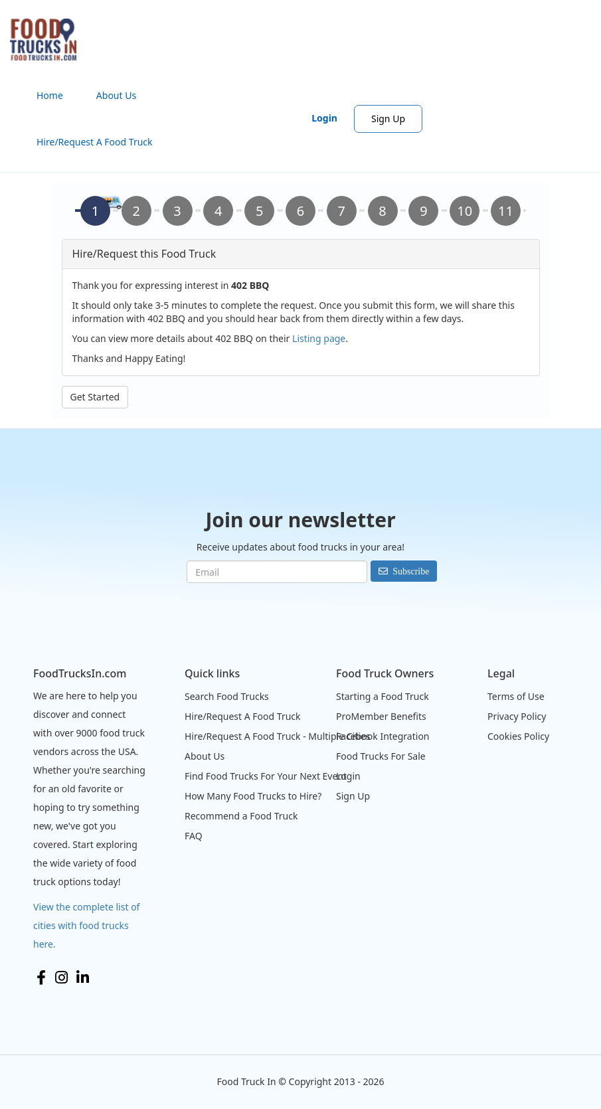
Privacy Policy (516, 716)
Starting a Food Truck (382, 696)
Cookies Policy (518, 736)
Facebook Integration (383, 736)
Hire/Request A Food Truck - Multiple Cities (277, 736)
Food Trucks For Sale (381, 756)
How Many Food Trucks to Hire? (253, 796)
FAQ (194, 835)
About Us (116, 95)
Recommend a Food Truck (241, 816)
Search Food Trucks (227, 696)
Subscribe (410, 571)
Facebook (41, 977)
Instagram (61, 977)
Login (324, 118)
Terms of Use (516, 696)
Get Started (95, 396)
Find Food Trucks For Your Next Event (266, 776)
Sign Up (388, 118)
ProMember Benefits (381, 716)
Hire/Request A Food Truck (95, 141)
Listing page (318, 338)
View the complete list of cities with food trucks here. (86, 925)
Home (50, 95)
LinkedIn (82, 977)
